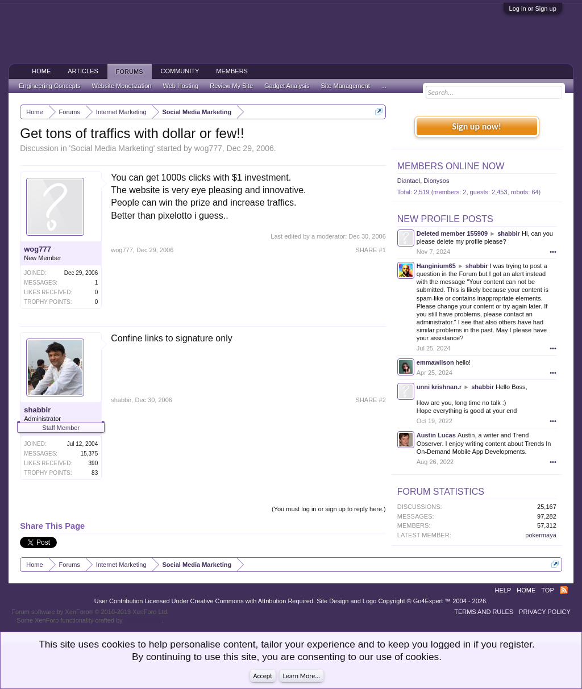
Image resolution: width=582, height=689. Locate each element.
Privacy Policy (545, 611)
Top (547, 590)
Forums (129, 71)
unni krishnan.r (439, 386)
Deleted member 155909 (452, 233)
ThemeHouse (143, 620)
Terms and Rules (483, 611)
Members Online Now (450, 166)
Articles (83, 71)
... (383, 85)
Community (180, 71)
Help (503, 590)
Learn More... (302, 676)
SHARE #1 (371, 250)
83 (95, 473)
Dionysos (436, 180)
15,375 (89, 453)
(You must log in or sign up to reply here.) (329, 509)
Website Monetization (121, 85)
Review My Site (231, 85)
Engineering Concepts (49, 85)
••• (553, 251)
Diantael (408, 180)
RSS (564, 590)
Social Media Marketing (111, 148)
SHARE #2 (371, 399)
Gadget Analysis (287, 85)
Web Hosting (180, 85)
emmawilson (435, 362)
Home (41, 71)
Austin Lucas (436, 435)
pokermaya (540, 535)
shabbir (37, 410)
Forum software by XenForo (90, 611)
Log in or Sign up (532, 8)
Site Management (345, 85)
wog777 (208, 148)
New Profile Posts (445, 219)
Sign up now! (476, 126)
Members (232, 71)
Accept (262, 676)
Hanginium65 (436, 265)
